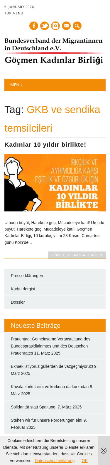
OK (85, 460)
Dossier (18, 302)
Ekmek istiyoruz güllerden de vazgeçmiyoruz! (52, 366)
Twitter (44, 25)
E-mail (66, 26)
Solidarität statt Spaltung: (34, 407)
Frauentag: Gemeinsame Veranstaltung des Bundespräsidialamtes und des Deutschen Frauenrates (50, 346)
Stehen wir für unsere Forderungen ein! (46, 420)
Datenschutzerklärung (55, 460)
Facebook (33, 25)
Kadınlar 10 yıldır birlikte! (45, 144)
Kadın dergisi (23, 289)
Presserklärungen (27, 275)
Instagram (55, 25)
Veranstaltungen (84, 255)
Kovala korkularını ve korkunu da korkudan (50, 386)
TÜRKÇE (58, 255)
